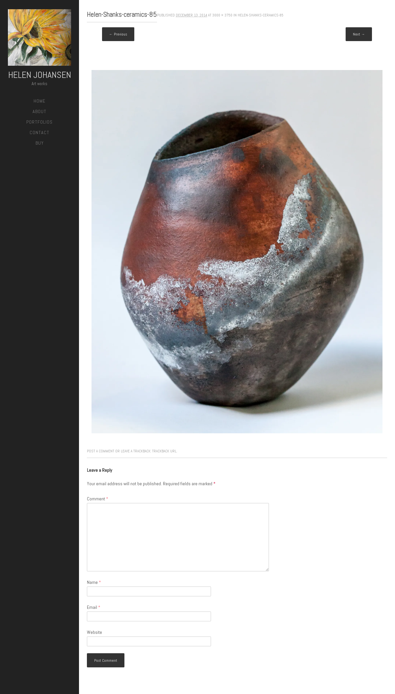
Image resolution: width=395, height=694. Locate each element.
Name (94, 582)
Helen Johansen (39, 75)
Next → (359, 34)
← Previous (118, 34)
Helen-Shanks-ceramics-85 (260, 15)
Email (93, 607)
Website (94, 632)
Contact (39, 132)
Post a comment (100, 451)
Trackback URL (164, 451)
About (39, 111)
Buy (40, 143)
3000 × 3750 (222, 15)
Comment (97, 499)
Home (39, 101)
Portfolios (39, 122)
